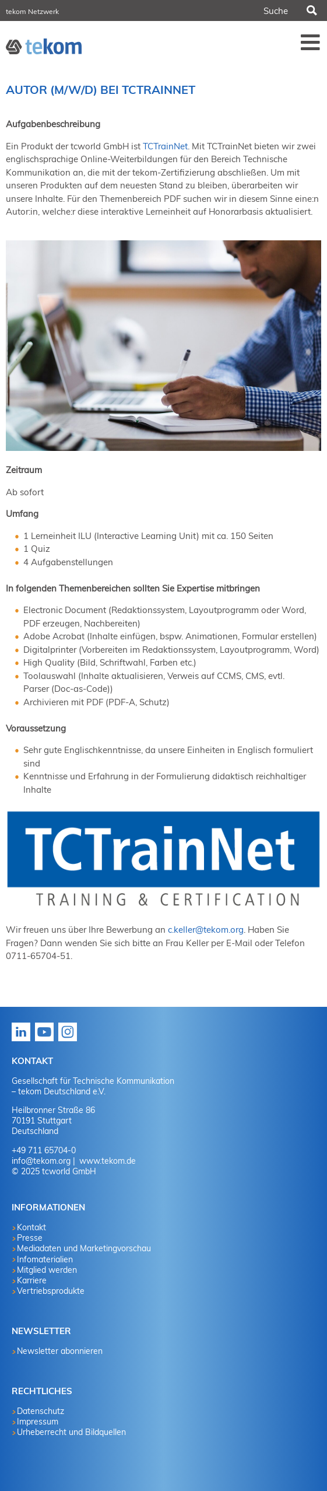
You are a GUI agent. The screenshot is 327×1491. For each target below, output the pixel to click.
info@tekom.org (41, 1161)
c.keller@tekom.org (206, 929)
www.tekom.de (106, 1161)
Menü (311, 42)
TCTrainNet (165, 146)
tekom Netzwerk (32, 11)
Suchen (311, 10)
